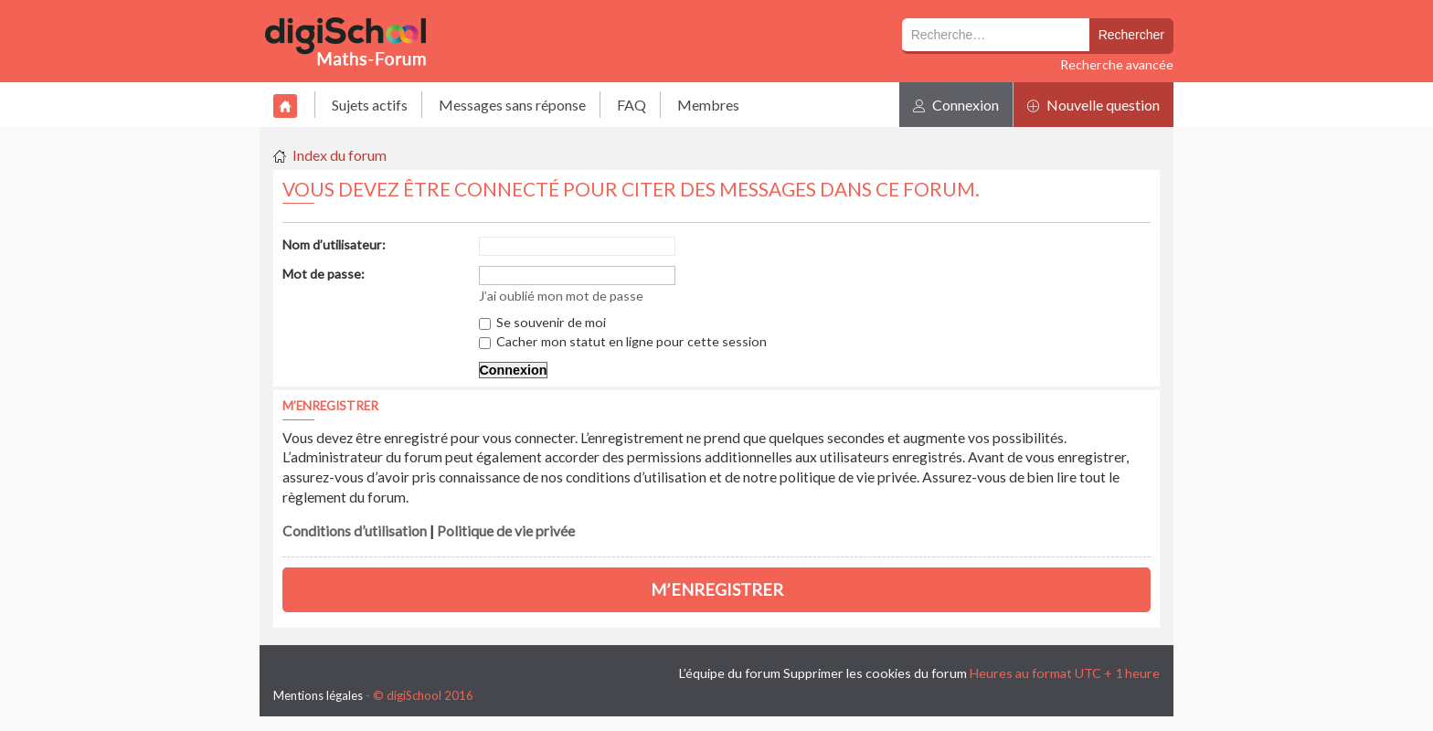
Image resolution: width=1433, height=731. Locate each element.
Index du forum (339, 155)
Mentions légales (318, 695)
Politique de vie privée (506, 531)
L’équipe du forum (729, 673)
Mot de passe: (323, 273)
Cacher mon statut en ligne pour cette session (623, 341)
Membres (708, 104)
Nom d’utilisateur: (334, 244)
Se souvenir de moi (542, 322)
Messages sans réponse (512, 104)
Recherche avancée (1116, 64)
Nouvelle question (1093, 104)
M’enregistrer (717, 589)
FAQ (631, 104)
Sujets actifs (370, 104)
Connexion (956, 104)
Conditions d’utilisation (354, 531)
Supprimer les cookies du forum (875, 673)
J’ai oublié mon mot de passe (561, 295)
